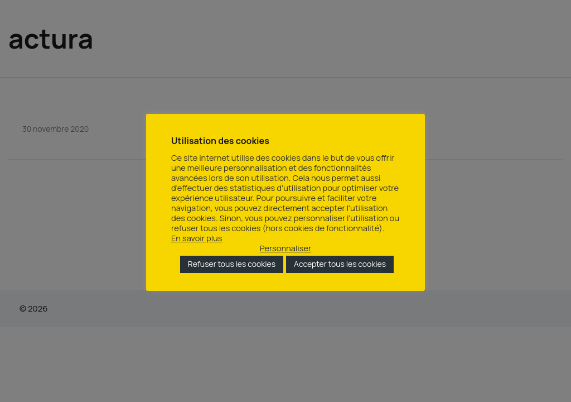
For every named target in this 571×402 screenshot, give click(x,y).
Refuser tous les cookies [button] (231, 264)
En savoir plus (196, 237)
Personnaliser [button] (286, 247)
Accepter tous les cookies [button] (340, 264)
